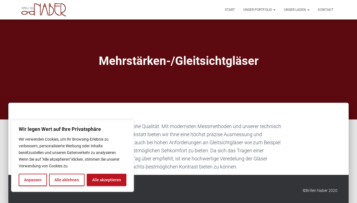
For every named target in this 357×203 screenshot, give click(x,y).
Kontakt (325, 10)
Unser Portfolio (259, 10)
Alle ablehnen (66, 180)
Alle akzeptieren (106, 180)
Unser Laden (297, 10)
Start (230, 10)
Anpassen (33, 180)
